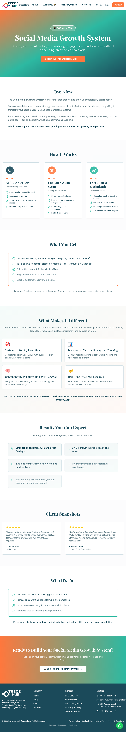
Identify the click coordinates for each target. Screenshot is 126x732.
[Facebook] (102, 711)
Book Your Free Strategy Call (63, 58)
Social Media (71, 699)
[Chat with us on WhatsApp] (119, 725)
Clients (99, 5)
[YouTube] (111, 711)
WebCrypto (73, 725)
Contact (118, 5)
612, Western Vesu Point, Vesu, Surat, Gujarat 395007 (111, 705)
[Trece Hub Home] (10, 4)
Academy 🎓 (50, 4)
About (36, 4)
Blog (107, 5)
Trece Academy (72, 711)
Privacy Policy (74, 721)
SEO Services (71, 696)
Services (87, 4)
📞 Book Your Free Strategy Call (63, 668)
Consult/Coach (70, 4)
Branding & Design (73, 707)
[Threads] (115, 711)
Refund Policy (100, 721)
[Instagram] (97, 711)
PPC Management (73, 703)
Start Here (24, 5)
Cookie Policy (87, 721)
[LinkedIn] (106, 711)
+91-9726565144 (108, 696)
